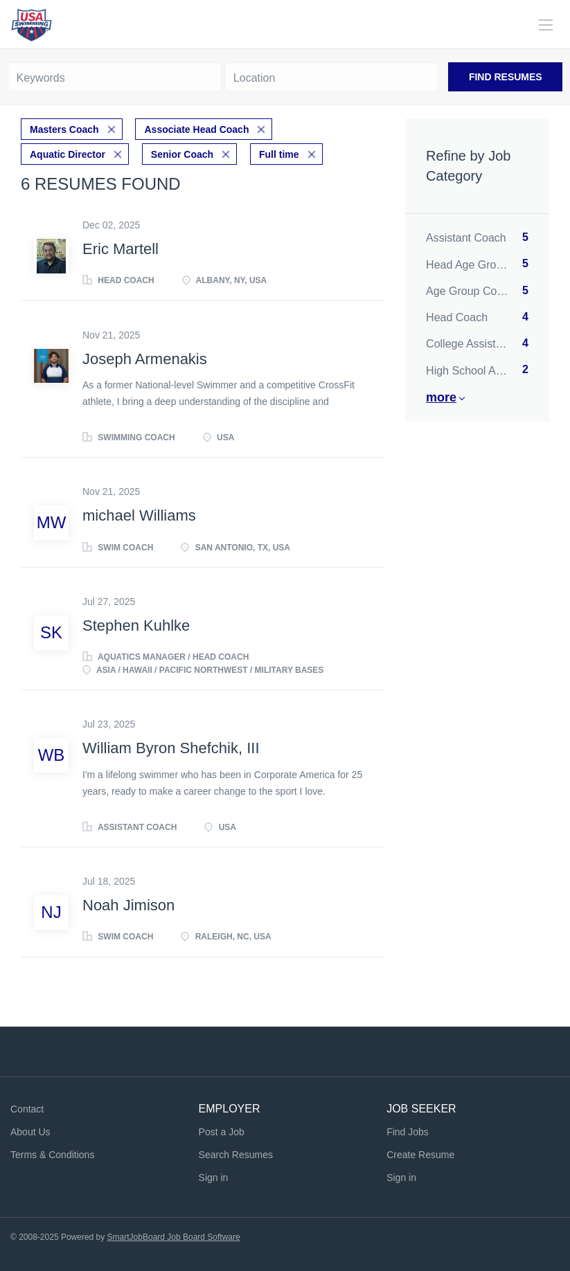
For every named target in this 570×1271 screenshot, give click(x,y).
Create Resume (420, 1154)
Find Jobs (407, 1131)
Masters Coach (64, 129)
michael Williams (139, 515)
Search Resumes (236, 1154)
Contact (27, 1109)
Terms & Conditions (52, 1154)
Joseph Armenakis (144, 359)
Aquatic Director (67, 154)
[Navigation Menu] (546, 25)
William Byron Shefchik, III (171, 748)
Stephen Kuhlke (136, 625)
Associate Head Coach (196, 129)
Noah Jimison (128, 905)
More (441, 397)
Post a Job (221, 1131)
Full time (279, 154)
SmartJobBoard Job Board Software (173, 1237)
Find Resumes (505, 76)
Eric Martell (120, 249)
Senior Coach (182, 154)
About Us (30, 1131)
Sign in (214, 1177)
